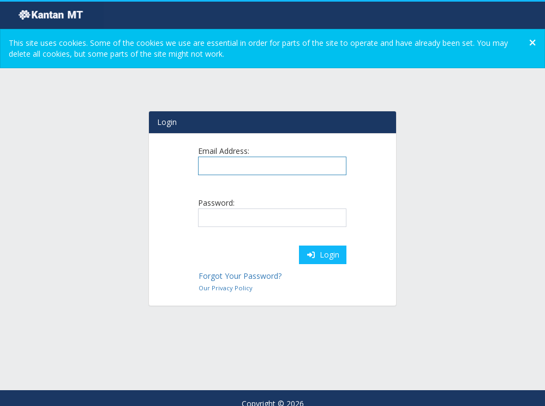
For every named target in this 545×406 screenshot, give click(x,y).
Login (323, 254)
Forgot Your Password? (240, 276)
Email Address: (223, 151)
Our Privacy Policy (226, 288)
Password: (216, 203)
